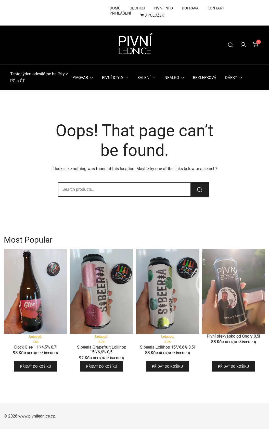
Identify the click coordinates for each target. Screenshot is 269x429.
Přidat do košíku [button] (35, 366)
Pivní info (163, 8)
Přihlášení (120, 13)
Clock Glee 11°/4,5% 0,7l (35, 347)
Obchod (137, 8)
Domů (115, 8)
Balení (143, 77)
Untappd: (35, 336)
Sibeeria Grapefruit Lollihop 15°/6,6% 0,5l (101, 349)
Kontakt (216, 8)
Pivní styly (112, 77)
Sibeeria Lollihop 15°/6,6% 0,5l (167, 347)
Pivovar (80, 77)
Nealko (171, 77)
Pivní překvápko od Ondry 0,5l (233, 336)
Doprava (190, 8)
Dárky (231, 77)
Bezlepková (204, 77)
